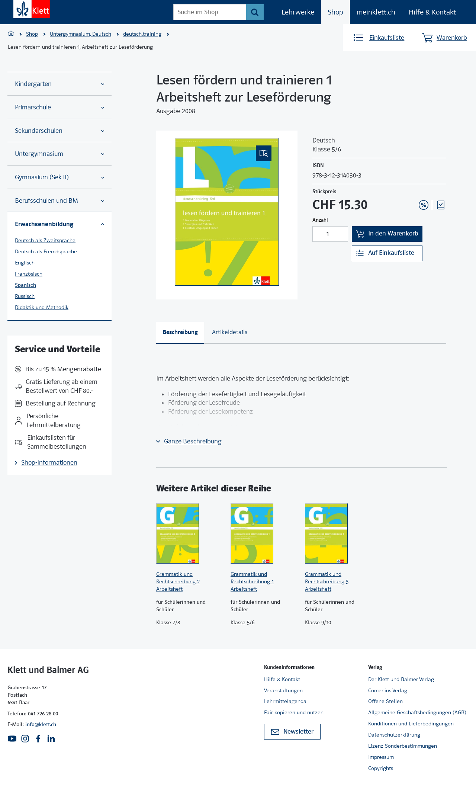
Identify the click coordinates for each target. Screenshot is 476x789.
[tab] (180, 333)
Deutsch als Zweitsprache (45, 240)
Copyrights (380, 768)
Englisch (25, 262)
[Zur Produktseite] (189, 533)
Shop (335, 12)
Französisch (28, 273)
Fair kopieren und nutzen (294, 712)
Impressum (381, 757)
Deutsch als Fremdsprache (46, 251)
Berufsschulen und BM (59, 201)
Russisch (25, 296)
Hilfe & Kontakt (432, 12)
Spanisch (25, 285)
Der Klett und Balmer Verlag (401, 679)
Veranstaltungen (283, 690)
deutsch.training (142, 34)
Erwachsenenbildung (59, 224)
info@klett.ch (40, 724)
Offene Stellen (385, 701)
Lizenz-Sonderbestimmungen (402, 746)
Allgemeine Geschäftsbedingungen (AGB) (417, 712)
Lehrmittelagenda (285, 701)
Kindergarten (59, 84)
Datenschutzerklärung (394, 734)
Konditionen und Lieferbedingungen (411, 723)
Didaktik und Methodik (41, 307)
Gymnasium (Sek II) (59, 177)
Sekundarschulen (59, 131)
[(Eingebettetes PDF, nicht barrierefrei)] (227, 212)
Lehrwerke (298, 12)
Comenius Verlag (387, 690)
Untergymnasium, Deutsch (80, 34)
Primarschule (59, 107)
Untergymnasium (59, 154)
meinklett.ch (376, 12)
